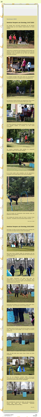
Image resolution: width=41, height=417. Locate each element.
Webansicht (35, 415)
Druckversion (7, 414)
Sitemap (12, 414)
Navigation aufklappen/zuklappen (20, 1)
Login (36, 414)
